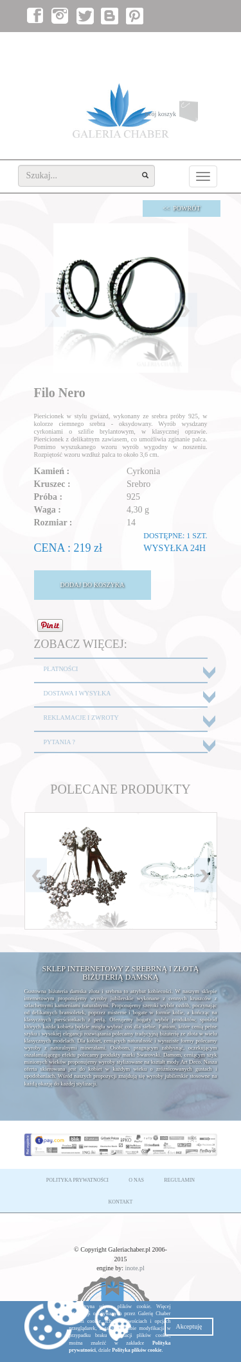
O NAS (136, 1180)
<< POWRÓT (182, 208)
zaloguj (156, 45)
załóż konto (195, 45)
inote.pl (135, 1268)
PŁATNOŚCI (61, 668)
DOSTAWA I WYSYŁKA (77, 693)
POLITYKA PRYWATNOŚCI (77, 1180)
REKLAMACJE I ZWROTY (81, 717)
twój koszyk (181, 114)
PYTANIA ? (59, 741)
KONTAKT (120, 1202)
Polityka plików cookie (136, 1350)
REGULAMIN (179, 1180)
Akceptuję (188, 1326)
